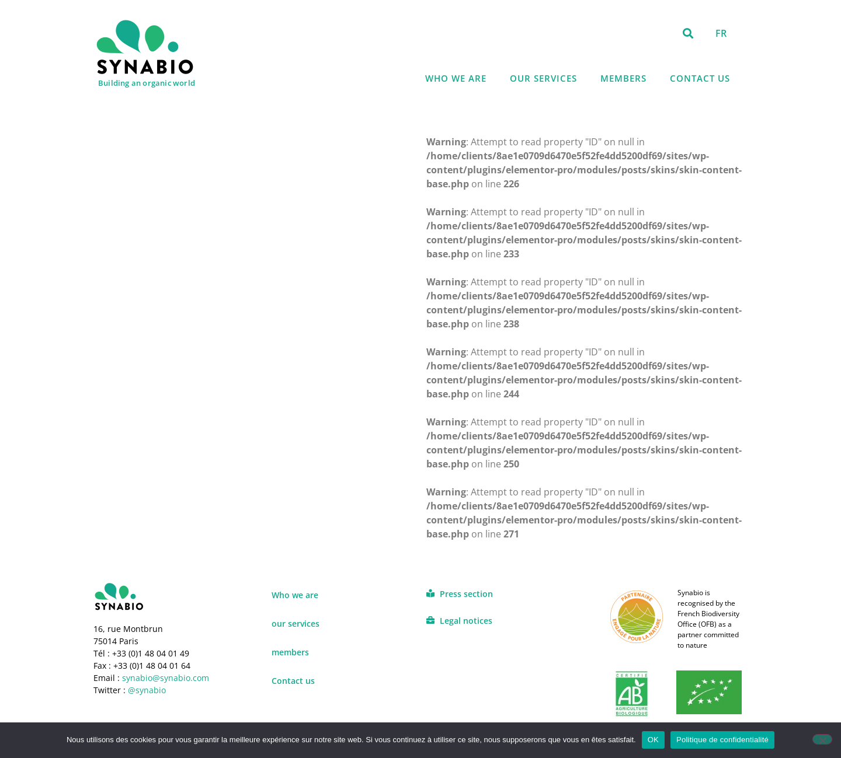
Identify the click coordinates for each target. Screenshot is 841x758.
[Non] (822, 739)
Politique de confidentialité (722, 739)
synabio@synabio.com (164, 677)
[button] (688, 33)
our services (543, 78)
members (623, 78)
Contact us (700, 78)
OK (653, 739)
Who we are (455, 78)
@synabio (147, 690)
